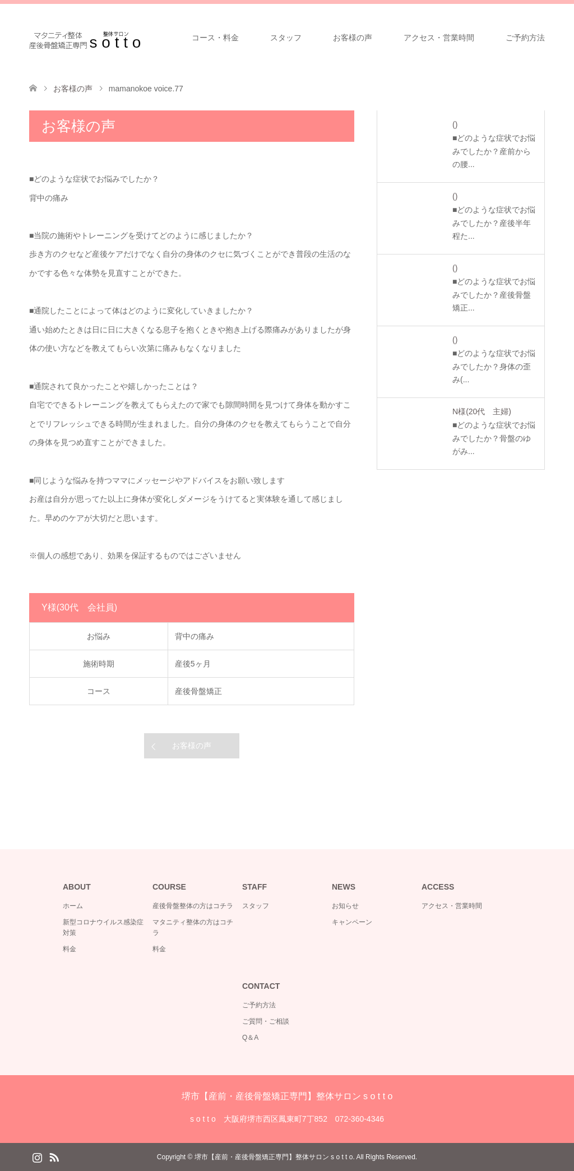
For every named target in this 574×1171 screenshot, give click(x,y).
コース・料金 (215, 37)
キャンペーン (352, 922)
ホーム (73, 906)
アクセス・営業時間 (439, 37)
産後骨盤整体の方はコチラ (192, 906)
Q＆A (250, 1038)
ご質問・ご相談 (265, 1021)
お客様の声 (352, 37)
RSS (54, 1156)
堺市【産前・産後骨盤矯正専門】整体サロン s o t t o (287, 1096)
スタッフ (286, 37)
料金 (69, 949)
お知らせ (345, 906)
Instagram (37, 1156)
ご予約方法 (525, 37)
